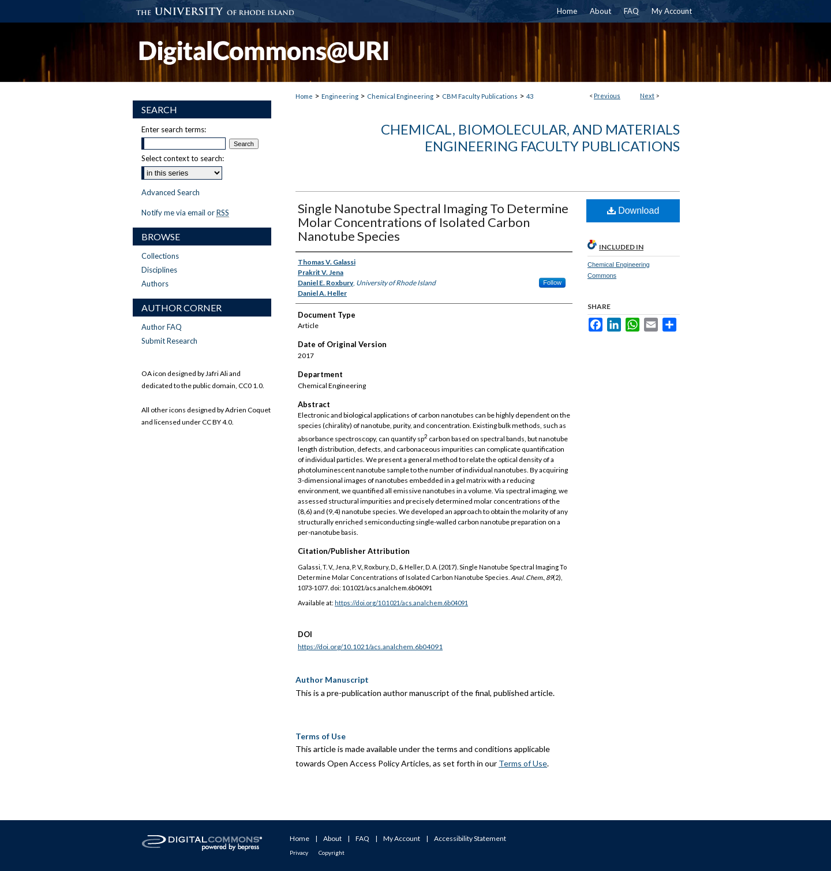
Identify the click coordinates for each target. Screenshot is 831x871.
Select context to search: (182, 158)
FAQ (362, 838)
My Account (401, 838)
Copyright (332, 852)
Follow (552, 282)
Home (304, 96)
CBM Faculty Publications (480, 96)
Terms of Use (523, 763)
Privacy (299, 852)
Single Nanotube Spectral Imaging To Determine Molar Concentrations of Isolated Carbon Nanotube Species (433, 222)
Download (633, 210)
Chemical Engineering (400, 96)
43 (529, 96)
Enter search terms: (173, 129)
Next (647, 95)
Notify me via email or (185, 212)
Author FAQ (161, 327)
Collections (160, 255)
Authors (155, 283)
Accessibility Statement (470, 838)
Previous (607, 95)
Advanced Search (170, 192)
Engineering (339, 96)
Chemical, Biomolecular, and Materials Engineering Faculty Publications (530, 137)
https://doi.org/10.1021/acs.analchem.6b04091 (401, 602)
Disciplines (159, 269)
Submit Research (169, 340)
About (332, 838)
